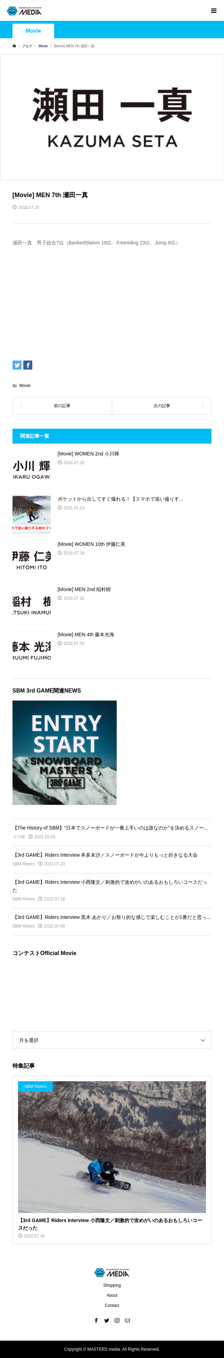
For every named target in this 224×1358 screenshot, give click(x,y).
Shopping (112, 1285)
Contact (112, 1305)
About (112, 1295)
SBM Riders (24, 864)
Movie (33, 31)
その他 (19, 836)
